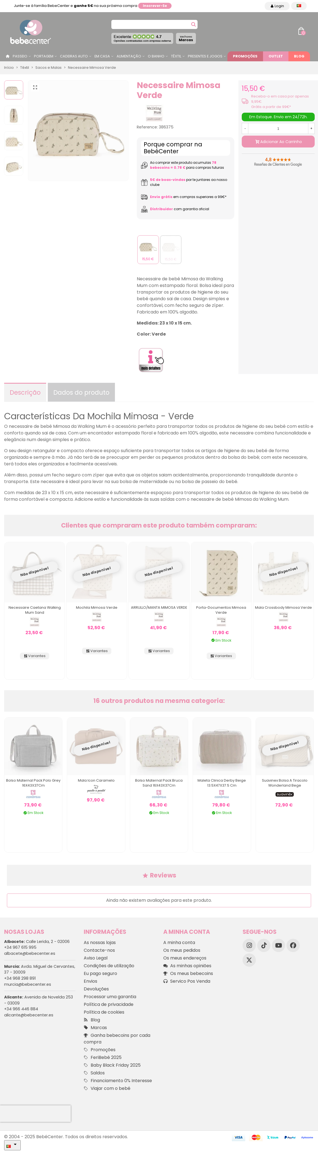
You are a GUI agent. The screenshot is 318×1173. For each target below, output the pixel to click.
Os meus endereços (184, 958)
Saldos (94, 1073)
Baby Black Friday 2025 (112, 1065)
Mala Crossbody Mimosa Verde (283, 607)
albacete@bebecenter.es (29, 953)
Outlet (276, 56)
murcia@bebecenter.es (27, 984)
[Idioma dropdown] (299, 6)
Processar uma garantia (110, 996)
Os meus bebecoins (188, 973)
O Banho (156, 56)
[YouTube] (278, 945)
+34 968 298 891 (20, 978)
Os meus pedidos (181, 950)
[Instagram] (249, 945)
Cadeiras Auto (74, 56)
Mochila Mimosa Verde (96, 607)
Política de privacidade (108, 1004)
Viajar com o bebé (107, 1088)
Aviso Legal (95, 958)
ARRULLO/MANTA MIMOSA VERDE (159, 607)
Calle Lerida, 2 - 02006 (37, 941)
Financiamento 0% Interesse (118, 1080)
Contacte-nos (99, 950)
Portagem (43, 56)
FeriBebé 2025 (103, 1057)
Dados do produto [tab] (81, 392)
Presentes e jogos (205, 56)
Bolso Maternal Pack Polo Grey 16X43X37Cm (33, 783)
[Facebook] (293, 945)
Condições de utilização (109, 966)
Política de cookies (104, 1012)
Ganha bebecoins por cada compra (117, 1038)
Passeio (20, 56)
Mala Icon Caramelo (96, 780)
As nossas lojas (100, 942)
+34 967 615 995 (20, 947)
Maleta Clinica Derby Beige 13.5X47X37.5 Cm (222, 783)
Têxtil (176, 56)
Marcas (186, 38)
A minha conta (179, 942)
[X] (249, 960)
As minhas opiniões (187, 966)
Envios (90, 981)
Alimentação (129, 56)
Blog (299, 56)
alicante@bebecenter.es (28, 1015)
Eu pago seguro (100, 973)
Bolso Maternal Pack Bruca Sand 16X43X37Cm (159, 783)
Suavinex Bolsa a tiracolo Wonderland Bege (285, 783)
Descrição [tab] (25, 392)
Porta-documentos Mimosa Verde (221, 610)
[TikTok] (263, 945)
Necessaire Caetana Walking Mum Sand (35, 610)
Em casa (102, 56)
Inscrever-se (155, 5)
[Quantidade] (278, 128)
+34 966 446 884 (21, 1009)
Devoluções (96, 989)
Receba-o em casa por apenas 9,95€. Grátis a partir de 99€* (280, 101)
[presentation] (35, 1113)
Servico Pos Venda (186, 981)
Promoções (245, 56)
